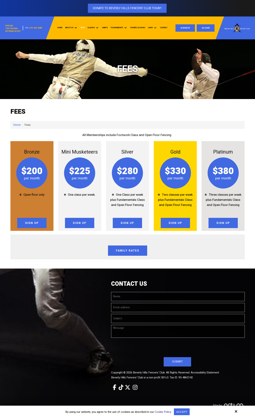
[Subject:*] (178, 318)
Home (17, 125)
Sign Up (185, 28)
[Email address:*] (178, 307)
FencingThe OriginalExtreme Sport (13, 29)
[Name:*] (178, 296)
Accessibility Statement (205, 373)
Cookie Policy (163, 412)
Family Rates (127, 251)
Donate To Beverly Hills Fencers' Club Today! (127, 8)
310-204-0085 (35, 27)
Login (206, 28)
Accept (181, 411)
